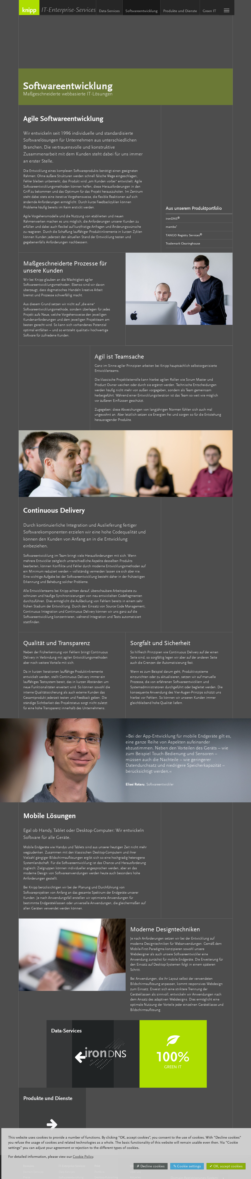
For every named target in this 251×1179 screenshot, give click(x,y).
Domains (28, 1084)
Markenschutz (31, 1106)
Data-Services (107, 11)
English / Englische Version (191, 1119)
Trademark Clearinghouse (183, 243)
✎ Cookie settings (185, 1166)
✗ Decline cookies (149, 1166)
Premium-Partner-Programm (40, 1101)
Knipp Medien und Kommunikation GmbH (29, 7)
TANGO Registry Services (184, 235)
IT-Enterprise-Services (69, 10)
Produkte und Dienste (178, 11)
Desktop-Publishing (106, 1096)
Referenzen (136, 1112)
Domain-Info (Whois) (187, 1108)
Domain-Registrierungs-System (194, 1097)
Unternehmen (138, 1084)
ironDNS (173, 218)
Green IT (207, 11)
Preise (26, 1096)
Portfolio (99, 1090)
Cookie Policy (81, 1157)
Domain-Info (30, 1112)
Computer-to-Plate (105, 1101)
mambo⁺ (171, 226)
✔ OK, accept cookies (224, 1166)
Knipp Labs (136, 1106)
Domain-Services (33, 1090)
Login (175, 1085)
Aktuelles (135, 1096)
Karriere (134, 1101)
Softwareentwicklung (139, 11)
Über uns (135, 1090)
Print (97, 1084)
